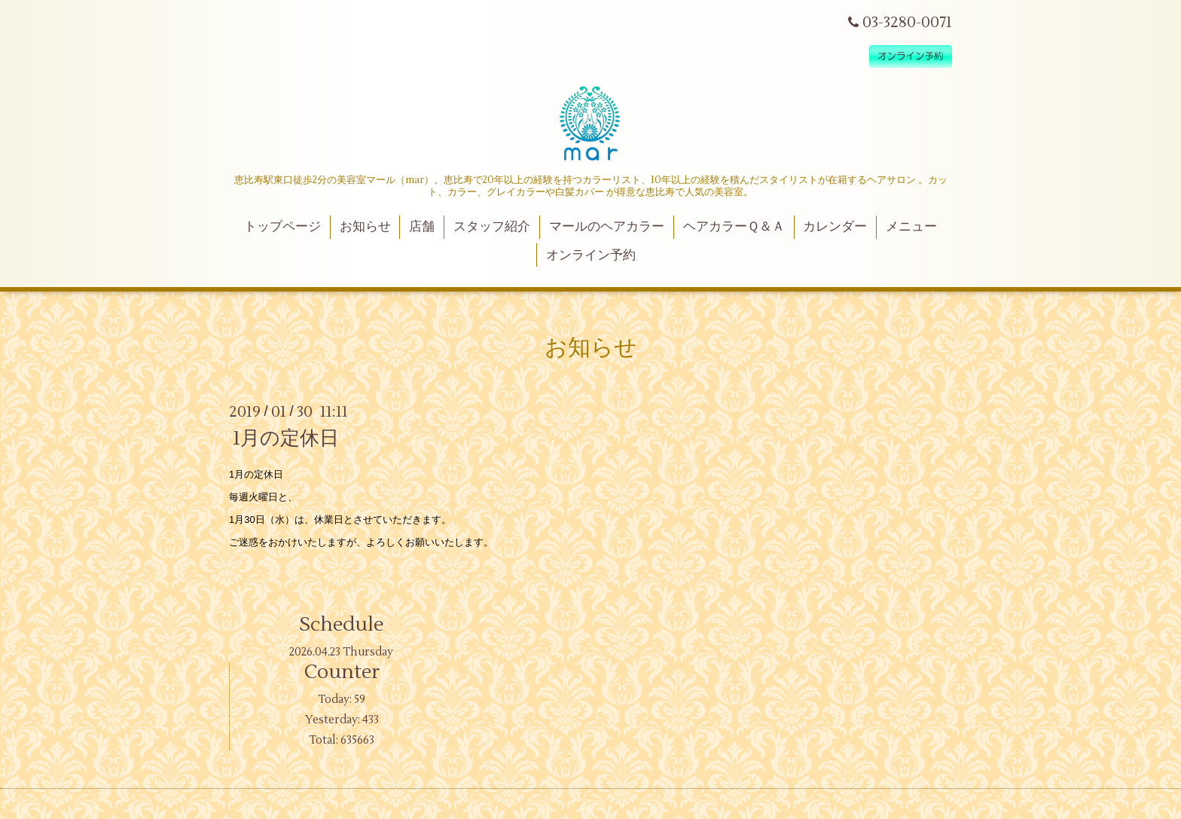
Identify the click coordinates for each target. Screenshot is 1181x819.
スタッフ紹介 (491, 227)
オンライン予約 (591, 255)
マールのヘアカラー (606, 227)
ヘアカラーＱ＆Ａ (734, 227)
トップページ (282, 227)
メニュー (911, 227)
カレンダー (835, 227)
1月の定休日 (286, 438)
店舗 (422, 227)
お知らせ (365, 227)
